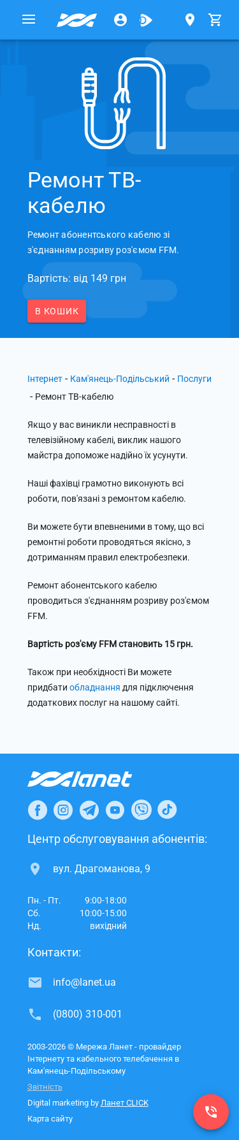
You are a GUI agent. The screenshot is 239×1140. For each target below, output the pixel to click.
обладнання (94, 687)
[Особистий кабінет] (120, 20)
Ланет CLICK (124, 1102)
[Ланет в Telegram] (89, 810)
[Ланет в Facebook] (37, 810)
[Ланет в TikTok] (167, 810)
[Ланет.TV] (146, 20)
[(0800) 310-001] (211, 1112)
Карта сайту (50, 1118)
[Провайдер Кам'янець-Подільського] (77, 20)
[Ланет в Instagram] (63, 810)
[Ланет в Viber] (141, 810)
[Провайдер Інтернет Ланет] (94, 779)
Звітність (44, 1087)
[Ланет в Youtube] (115, 810)
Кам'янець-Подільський (120, 379)
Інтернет (44, 379)
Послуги (194, 379)
